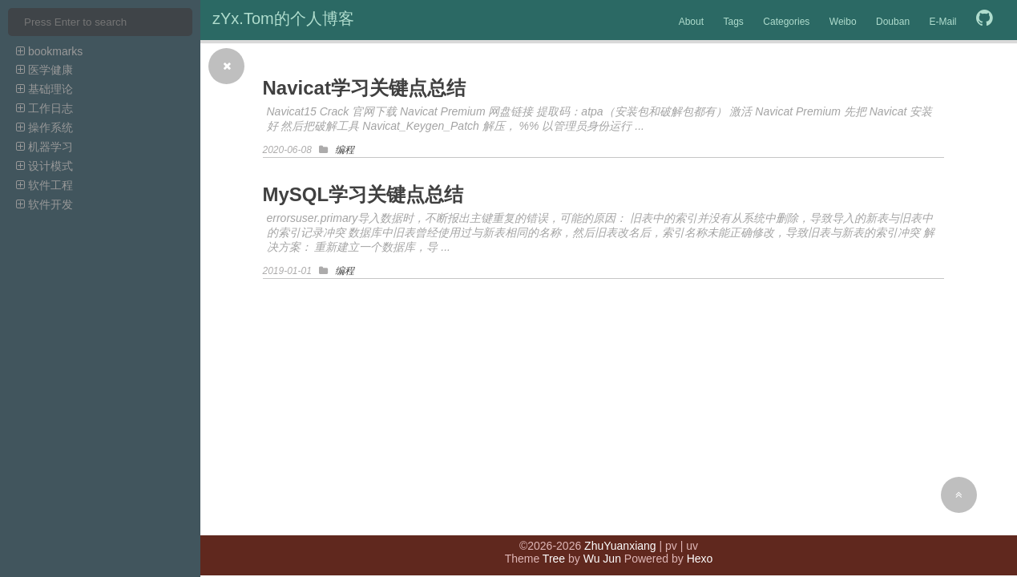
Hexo (700, 558)
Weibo (843, 21)
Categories (786, 21)
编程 (344, 149)
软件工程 (44, 185)
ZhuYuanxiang (620, 545)
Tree (554, 558)
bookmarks (49, 51)
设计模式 (44, 165)
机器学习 (44, 146)
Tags (733, 21)
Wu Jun (602, 558)
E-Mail (943, 21)
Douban (893, 21)
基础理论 (44, 89)
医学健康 (44, 69)
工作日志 (44, 108)
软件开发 (44, 204)
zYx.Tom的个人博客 (283, 18)
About (691, 21)
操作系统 (44, 127)
